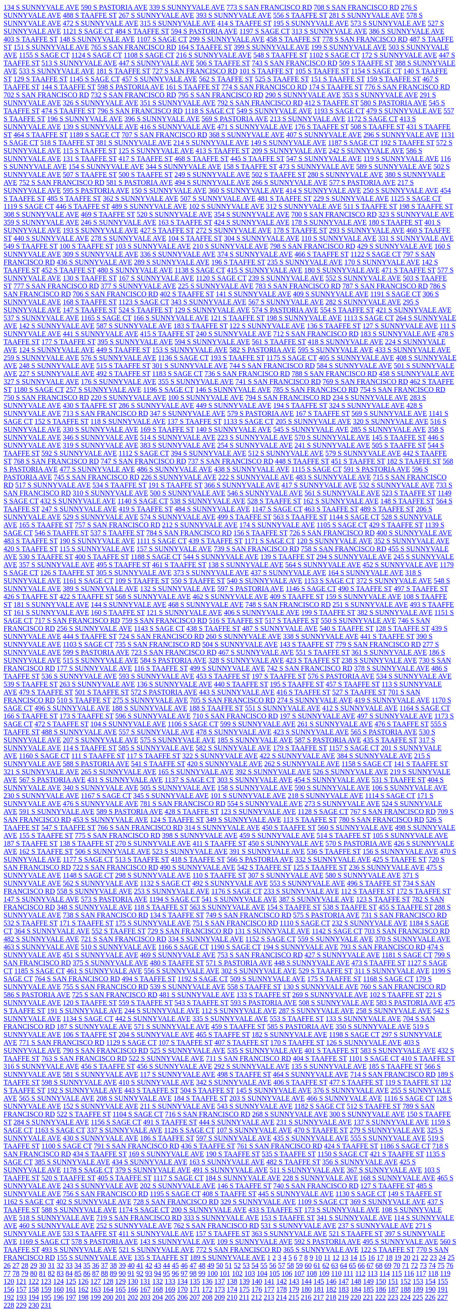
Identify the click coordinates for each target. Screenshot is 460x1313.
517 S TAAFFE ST (292, 620)
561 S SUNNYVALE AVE (342, 493)
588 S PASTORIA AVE (96, 764)
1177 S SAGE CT (88, 859)
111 (348, 1273)
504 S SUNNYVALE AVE (240, 644)
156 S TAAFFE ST (260, 533)
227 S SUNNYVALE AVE (57, 373)
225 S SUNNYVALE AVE (216, 286)
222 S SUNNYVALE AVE (256, 477)
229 (21, 1305)
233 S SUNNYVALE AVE (301, 891)
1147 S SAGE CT (277, 509)
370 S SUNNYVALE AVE (413, 939)
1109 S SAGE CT (323, 1202)
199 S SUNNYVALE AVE (349, 47)
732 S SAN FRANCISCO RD (133, 95)
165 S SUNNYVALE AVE (196, 772)
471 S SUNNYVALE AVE (255, 127)
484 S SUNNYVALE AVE (212, 509)
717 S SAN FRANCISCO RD (77, 620)
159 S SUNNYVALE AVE (364, 596)
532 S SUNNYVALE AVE (396, 485)
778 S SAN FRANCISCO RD (365, 39)
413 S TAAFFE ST (223, 150)
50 (219, 1265)
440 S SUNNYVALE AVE (51, 238)
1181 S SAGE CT (407, 955)
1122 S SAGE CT (375, 254)
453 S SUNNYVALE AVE (110, 819)
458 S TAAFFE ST (294, 39)
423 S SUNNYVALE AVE (311, 732)
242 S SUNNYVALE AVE (367, 150)
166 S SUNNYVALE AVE (171, 318)
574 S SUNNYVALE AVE (178, 517)
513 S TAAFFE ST (142, 859)
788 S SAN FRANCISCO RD (334, 373)
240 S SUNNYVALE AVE (233, 334)
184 (356, 1289)
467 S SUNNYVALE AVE (256, 652)
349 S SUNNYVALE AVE (244, 819)
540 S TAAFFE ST (347, 628)
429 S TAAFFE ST (396, 525)
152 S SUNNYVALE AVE (101, 1106)
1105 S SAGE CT (342, 525)
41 (139, 1265)
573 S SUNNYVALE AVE (388, 23)
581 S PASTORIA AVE (139, 182)
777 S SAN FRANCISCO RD (56, 286)
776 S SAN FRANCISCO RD (407, 87)
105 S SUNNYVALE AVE (410, 835)
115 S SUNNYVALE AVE (97, 549)
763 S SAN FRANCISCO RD (84, 1058)
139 (244, 1281)
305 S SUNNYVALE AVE (134, 572)
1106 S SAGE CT (193, 724)
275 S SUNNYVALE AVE (150, 700)
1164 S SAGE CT (424, 708)
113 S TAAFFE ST (310, 819)
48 (201, 1265)
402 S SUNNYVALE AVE (93, 1202)
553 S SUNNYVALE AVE (307, 883)
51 (228, 1265)
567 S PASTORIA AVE (52, 779)
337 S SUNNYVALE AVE (124, 1130)
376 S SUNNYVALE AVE (351, 1090)
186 (380, 1289)
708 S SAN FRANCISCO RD (356, 7)
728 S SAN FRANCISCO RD (176, 1202)
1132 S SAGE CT (165, 883)
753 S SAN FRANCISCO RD (260, 955)
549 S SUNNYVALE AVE (274, 111)
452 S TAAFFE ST (69, 270)
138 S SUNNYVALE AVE (246, 564)
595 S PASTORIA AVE (96, 190)
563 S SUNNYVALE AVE (227, 907)
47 (193, 1265)
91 (131, 1273)
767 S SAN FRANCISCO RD (393, 811)
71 (405, 1265)
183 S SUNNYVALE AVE (398, 334)
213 (268, 1297)
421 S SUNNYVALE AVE (414, 310)
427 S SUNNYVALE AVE (342, 955)
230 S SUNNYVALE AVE (41, 795)
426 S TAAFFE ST (31, 596)
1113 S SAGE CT (369, 318)
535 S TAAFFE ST (289, 1154)
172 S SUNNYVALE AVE (399, 55)
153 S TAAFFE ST (288, 1217)
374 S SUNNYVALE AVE (255, 254)
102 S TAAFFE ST (397, 994)
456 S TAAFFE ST (108, 1066)
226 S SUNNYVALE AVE (178, 477)
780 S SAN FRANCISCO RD (381, 819)
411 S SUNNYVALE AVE (156, 1233)
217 (318, 1297)
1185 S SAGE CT (39, 971)
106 (287, 1273)
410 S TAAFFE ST (428, 1058)
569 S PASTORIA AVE (234, 119)
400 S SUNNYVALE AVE (414, 533)
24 (442, 1257)
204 (157, 1297)
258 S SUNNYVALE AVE (394, 1010)
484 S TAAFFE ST (142, 31)
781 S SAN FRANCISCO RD (182, 803)
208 (207, 1297)
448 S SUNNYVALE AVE (312, 963)
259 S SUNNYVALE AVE (41, 357)
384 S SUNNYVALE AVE (375, 756)
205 (170, 1297)
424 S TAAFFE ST (351, 1146)
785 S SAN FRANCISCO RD (315, 389)
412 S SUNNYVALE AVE (360, 708)
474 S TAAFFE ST (69, 111)
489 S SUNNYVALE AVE (149, 206)
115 (396, 1273)
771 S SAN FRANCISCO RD (61, 1042)
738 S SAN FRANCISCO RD (105, 915)
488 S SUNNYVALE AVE (79, 732)
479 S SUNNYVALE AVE (404, 111)
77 (7, 1273)
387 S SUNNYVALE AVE (317, 899)
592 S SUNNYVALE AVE (79, 453)
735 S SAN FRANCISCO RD (158, 644)
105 (274, 1273)
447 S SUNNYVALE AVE (156, 63)
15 (362, 1257)
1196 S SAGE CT (168, 389)
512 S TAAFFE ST (374, 1106)
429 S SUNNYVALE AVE (395, 246)
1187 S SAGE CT (353, 142)
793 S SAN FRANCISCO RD (382, 947)
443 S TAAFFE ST (151, 1090)
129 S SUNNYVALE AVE (212, 310)
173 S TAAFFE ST (86, 716)
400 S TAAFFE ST (102, 557)
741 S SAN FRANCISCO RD (278, 381)
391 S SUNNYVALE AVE (267, 851)
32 (60, 1265)
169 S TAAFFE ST (167, 429)
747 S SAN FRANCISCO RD (143, 461)
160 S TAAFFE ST (118, 612)
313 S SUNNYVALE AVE (329, 31)
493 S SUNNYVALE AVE (79, 1249)
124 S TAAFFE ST (177, 819)
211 (244, 1297)
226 (430, 1297)
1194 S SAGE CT (174, 899)
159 (46, 1289)
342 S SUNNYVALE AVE (234, 1082)
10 (318, 1257)
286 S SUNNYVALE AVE (156, 405)
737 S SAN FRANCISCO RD (230, 461)
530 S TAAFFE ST (46, 557)
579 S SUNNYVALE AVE (363, 453)
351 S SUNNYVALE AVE (178, 103)
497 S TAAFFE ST (421, 588)
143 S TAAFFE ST (306, 644)
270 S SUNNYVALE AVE (153, 843)
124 (58, 1281)
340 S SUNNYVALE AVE (101, 787)
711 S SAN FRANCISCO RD (248, 1058)
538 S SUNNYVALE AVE (208, 501)
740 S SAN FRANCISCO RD (316, 1186)
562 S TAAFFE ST (226, 79)
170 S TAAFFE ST (297, 1042)
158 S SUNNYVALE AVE (255, 787)
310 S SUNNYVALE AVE (110, 493)
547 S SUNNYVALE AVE (324, 158)
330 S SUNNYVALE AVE (101, 429)
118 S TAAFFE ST (161, 907)
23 (433, 1257)
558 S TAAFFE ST (254, 987)
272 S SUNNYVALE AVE (233, 230)
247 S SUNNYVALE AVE (79, 509)
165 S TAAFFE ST (46, 525)
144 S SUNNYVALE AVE (128, 604)
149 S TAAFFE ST (415, 1194)
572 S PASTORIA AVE (164, 692)
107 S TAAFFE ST (185, 1042)
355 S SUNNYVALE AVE (196, 381)
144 (306, 1281)
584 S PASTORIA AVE (173, 660)
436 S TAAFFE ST (208, 1146)
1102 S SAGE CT (334, 55)
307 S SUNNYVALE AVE (286, 875)
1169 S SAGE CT (44, 1241)
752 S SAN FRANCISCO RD (61, 182)
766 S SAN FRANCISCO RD (140, 827)
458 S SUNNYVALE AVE (417, 373)
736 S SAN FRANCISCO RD (247, 373)
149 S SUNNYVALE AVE (288, 142)
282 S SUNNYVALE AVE (363, 302)
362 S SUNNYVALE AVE (140, 198)
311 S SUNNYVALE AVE (391, 971)
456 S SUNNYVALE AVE (175, 1066)
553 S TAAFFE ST (297, 1018)
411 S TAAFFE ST (220, 843)
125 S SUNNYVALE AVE (156, 150)
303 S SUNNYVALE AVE (255, 779)
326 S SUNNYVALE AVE (101, 103)
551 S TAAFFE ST (323, 652)
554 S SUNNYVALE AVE (265, 803)
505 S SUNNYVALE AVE (178, 787)
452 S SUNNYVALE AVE (400, 564)
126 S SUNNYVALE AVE (364, 1042)
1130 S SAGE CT (361, 1194)
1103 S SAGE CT (88, 644)
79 (24, 1273)
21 (415, 1257)
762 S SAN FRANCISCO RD (216, 1225)
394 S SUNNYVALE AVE (209, 453)
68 (379, 1265)
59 (299, 1265)
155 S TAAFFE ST (46, 835)
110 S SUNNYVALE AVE (338, 238)
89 (113, 1273)
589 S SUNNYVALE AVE (394, 166)
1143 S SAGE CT (159, 628)
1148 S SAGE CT (88, 875)
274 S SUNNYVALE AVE (315, 700)
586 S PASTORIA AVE (37, 994)
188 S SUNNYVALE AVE (149, 708)
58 (290, 1265)
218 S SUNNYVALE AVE (325, 795)
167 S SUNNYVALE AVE (156, 278)
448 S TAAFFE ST (302, 461)
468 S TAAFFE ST (201, 158)
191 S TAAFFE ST (175, 485)
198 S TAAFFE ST (426, 206)
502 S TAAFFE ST (279, 174)
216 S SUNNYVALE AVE (214, 55)
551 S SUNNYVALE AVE (283, 708)
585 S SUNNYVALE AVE (156, 748)
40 (131, 1265)
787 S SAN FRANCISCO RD (385, 286)
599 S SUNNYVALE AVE (258, 724)
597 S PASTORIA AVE (250, 588)
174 (232, 1289)
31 (51, 1265)
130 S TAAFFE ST (90, 278)
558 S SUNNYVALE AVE (94, 891)
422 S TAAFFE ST (86, 596)
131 (145, 1281)
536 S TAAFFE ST (334, 851)
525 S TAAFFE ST (282, 79)
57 (281, 1265)
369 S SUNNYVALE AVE (388, 1202)
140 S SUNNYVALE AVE (233, 429)
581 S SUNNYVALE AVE (101, 1074)
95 (166, 1273)
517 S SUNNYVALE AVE (53, 485)
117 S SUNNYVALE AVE (177, 1074)
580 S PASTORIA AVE (393, 103)
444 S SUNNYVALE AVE (236, 1122)
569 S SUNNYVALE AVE (389, 413)
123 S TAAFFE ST (383, 899)
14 (353, 1257)
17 (380, 1257)
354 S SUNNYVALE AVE (252, 214)
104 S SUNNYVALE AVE (128, 724)
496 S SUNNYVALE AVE (72, 708)
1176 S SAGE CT (236, 891)
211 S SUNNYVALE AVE (177, 1106)
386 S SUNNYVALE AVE (407, 31)
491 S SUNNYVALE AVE (230, 1170)
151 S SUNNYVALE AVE (51, 47)
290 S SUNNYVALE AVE (303, 95)
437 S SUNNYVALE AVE (288, 572)
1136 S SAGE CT (183, 357)
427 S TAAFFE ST (167, 230)
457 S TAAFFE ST (353, 684)
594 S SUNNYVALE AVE (212, 342)
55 (263, 1265)
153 (418, 1281)
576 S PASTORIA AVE (341, 676)
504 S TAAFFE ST (207, 1090)
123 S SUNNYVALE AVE (258, 811)
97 (184, 1273)
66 (361, 1265)
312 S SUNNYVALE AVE (304, 206)
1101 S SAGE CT (374, 1058)
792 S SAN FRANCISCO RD (260, 103)
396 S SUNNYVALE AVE (162, 119)
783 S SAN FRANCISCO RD (297, 286)
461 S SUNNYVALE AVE (104, 971)
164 (108, 1289)
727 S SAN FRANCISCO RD (195, 71)
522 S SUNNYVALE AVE (167, 1058)
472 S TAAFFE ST (62, 724)
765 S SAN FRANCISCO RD (133, 47)
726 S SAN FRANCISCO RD (332, 533)
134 (182, 1281)
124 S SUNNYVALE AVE (57, 349)
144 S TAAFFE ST (69, 87)
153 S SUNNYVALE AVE (190, 349)
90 (122, 1273)
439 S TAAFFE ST (216, 541)
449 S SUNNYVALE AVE (233, 405)
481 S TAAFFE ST (284, 198)
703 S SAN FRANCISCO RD (407, 931)
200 (108, 1297)
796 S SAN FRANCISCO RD (140, 111)
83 (60, 1273)
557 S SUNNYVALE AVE (156, 732)
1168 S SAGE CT (388, 979)
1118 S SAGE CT (210, 111)
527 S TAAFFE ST (359, 692)
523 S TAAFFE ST (409, 493)
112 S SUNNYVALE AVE (239, 1010)
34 (77, 1265)
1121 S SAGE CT (88, 31)
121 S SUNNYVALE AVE (184, 612)
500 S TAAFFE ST (146, 174)
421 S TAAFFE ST (397, 1154)
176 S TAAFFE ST (321, 127)
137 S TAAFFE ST (194, 421)
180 (306, 1289)
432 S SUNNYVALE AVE (78, 501)
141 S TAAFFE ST (421, 764)
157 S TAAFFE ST (223, 1233)
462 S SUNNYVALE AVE (230, 596)
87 (95, 1273)
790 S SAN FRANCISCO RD (105, 1050)
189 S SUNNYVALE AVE (228, 1257)
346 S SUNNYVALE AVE (101, 437)
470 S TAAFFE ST (321, 1130)
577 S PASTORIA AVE (362, 182)
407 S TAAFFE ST (241, 1042)
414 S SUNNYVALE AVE (323, 190)
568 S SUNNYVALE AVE (153, 596)
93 (148, 1273)
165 (120, 1289)
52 (237, 1265)
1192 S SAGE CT (203, 979)
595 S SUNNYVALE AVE (336, 349)
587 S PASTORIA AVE (327, 740)
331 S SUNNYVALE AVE (416, 238)
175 (244, 1289)
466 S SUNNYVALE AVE (345, 1098)
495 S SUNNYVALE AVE (400, 1241)
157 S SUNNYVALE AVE (174, 549)
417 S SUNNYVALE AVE (319, 485)
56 (272, 1265)
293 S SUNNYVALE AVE (367, 230)
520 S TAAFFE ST (69, 1178)
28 (24, 1265)
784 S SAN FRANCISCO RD (189, 533)
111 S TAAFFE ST (98, 756)
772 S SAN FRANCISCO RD (239, 1249)
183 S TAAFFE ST (201, 326)
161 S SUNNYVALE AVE (51, 612)
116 (409, 1273)
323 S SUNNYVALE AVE (416, 214)
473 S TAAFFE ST (379, 963)
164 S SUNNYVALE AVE (366, 572)
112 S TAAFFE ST (368, 891)
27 (15, 1265)
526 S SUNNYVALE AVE (350, 772)
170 (182, 1289)
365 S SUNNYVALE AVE (321, 1249)
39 (122, 1265)
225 (417, 1297)
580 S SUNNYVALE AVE (363, 875)
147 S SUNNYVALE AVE (41, 899)
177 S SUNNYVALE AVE (94, 668)
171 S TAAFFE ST (86, 923)
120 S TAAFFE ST (90, 1002)
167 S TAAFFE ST (323, 413)
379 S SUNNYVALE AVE (153, 1170)
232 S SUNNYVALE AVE (369, 923)
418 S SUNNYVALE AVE (345, 342)
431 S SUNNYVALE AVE (125, 779)
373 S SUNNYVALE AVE (211, 572)
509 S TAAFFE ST (366, 63)
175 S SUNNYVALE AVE (153, 923)
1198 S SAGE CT (354, 1034)
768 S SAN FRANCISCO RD (56, 461)
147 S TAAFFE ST (90, 310)
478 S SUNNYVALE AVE (234, 732)
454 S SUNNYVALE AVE (332, 779)
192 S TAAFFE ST (407, 142)
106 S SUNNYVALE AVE (410, 787)
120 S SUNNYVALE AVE (334, 541)
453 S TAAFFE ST (223, 676)
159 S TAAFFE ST (394, 79)
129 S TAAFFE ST (40, 79)
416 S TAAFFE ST (303, 692)
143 (294, 1281)
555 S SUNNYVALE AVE (388, 1138)
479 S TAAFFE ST (46, 692)
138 (232, 1281)
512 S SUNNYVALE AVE (286, 453)
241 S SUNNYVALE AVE (332, 445)
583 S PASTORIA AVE (409, 1002)
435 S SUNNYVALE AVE (311, 1138)
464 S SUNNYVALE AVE (310, 1074)
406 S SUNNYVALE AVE (262, 612)
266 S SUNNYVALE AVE (290, 182)
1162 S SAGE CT (29, 1202)
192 (9, 1297)
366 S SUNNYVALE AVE (242, 485)
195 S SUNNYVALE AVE (311, 23)
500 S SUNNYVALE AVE (188, 493)
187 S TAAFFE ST (31, 843)
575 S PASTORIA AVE (326, 915)
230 (33, 1305)
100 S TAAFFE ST (86, 246)
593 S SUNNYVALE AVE (156, 676)
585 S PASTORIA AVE (300, 1026)
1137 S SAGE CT (190, 779)
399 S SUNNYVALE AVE (271, 47)
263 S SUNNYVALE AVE (97, 684)
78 (15, 1273)
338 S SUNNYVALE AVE (321, 636)
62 (325, 1265)
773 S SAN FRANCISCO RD (269, 7)
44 (166, 1265)
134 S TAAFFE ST (177, 915)
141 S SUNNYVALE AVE (253, 294)
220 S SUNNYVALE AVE (128, 397)
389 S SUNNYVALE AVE (101, 588)
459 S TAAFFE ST (238, 1026)
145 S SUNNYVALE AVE (274, 1090)
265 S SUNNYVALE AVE (119, 772)
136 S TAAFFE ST (334, 326)
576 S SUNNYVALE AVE (119, 357)
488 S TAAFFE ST (90, 15)
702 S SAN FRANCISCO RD (46, 95)
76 (449, 1265)
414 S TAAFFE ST (244, 23)
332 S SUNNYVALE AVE (333, 859)
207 (194, 1297)
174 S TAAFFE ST (336, 87)
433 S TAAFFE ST (275, 1209)
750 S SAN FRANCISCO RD (46, 397)
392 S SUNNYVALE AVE (273, 772)
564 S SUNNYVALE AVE (323, 564)
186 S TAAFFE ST (167, 1138)
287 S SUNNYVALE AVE (316, 1010)
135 (194, 1281)
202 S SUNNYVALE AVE (178, 1186)
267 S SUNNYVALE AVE (156, 15)
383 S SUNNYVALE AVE (178, 445)
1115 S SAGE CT (316, 469)
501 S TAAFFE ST (102, 692)
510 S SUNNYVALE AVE (119, 947)
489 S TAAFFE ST (387, 509)
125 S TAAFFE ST (320, 867)
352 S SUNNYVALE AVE (412, 541)
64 (343, 1265)
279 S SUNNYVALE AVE (387, 1130)
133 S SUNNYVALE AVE (363, 1018)
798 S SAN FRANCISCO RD (312, 246)
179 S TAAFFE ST (300, 748)
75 (441, 1265)
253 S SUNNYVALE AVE (172, 891)
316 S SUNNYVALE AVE (41, 1066)
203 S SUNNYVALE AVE (267, 1098)
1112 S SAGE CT (144, 453)
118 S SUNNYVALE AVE (128, 421)
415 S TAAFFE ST (167, 334)
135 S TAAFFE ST (161, 1257)
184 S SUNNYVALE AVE (243, 1178)
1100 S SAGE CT (67, 1146)
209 (219, 1297)
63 (334, 1265)
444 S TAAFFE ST (90, 636)
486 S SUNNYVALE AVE (175, 469)
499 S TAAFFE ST (244, 517)
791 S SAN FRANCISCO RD (136, 1146)
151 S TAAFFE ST (338, 79)
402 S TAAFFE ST (187, 294)
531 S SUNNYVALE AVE (298, 1225)
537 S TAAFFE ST (117, 533)
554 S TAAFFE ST (347, 310)
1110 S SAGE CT (305, 923)
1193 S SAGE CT (339, 111)
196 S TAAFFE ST (238, 262)
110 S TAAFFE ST (219, 875)
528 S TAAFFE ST (274, 501)
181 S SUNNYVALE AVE (51, 604)
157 (21, 1289)
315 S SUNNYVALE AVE (178, 23)
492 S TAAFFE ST (123, 373)
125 (71, 1281)
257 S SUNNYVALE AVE (104, 389)
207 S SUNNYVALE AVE (101, 740)
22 (424, 1257)
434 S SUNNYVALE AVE (149, 1162)
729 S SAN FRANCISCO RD (190, 931)
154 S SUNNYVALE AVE (106, 166)
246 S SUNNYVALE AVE (119, 222)
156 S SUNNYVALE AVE (400, 851)
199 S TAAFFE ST (328, 612)
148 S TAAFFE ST (407, 501)
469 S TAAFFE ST (108, 214)
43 (157, 1265)
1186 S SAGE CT (405, 1146)
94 (157, 1273)
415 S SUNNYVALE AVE (265, 270)
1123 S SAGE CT (144, 302)
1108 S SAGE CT (149, 55)
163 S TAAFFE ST (185, 222)
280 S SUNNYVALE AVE (345, 174)
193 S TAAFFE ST (237, 357)
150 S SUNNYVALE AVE (169, 190)
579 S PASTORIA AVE (260, 413)
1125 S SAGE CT (415, 198)
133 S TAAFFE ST (263, 994)
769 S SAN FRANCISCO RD (365, 381)
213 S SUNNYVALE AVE (308, 119)
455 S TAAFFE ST (406, 907)
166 (133, 1289)
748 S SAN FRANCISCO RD (288, 604)
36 (95, 1265)
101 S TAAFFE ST (266, 71)
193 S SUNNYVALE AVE (101, 230)
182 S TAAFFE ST (414, 461)
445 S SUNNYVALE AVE (296, 1194)
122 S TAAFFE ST (387, 1249)
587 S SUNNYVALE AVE (134, 326)
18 (389, 1257)
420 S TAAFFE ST (31, 549)
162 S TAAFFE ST (46, 851)
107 (299, 1273)
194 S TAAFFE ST (300, 405)
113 (372, 1273)
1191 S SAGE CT (395, 294)
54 (255, 1265)
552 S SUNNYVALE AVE (363, 278)
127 (95, 1281)
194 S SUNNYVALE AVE (301, 947)
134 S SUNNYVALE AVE (41, 7)
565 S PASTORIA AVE (384, 732)
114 (384, 1273)
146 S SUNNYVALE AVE (233, 389)
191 (442, 1289)
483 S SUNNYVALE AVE (333, 477)
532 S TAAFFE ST (31, 923)
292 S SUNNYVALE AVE (252, 1066)
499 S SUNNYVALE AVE (227, 668)
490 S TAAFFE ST (365, 588)
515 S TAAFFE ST (123, 365)
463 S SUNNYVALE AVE (41, 947)
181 (318, 1289)
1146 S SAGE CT (311, 588)
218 (330, 1297)
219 (343, 1297)
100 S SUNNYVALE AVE (206, 397)
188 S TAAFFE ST (216, 708)
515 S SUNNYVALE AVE (101, 660)
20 (406, 1257)
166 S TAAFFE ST (31, 716)
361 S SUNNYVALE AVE (389, 652)
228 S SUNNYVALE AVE (320, 1178)
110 (336, 1273)
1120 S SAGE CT (221, 278)
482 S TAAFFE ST (294, 1162)
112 (360, 1273)
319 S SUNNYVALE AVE (101, 445)
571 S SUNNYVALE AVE (172, 1026)
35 (86, 1265)
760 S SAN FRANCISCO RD (403, 987)
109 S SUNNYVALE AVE (255, 1241)
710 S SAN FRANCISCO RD (235, 716)
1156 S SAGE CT (116, 1122)
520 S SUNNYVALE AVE (175, 214)
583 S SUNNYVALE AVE (398, 1050)
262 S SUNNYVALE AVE (302, 764)
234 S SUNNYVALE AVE (370, 397)
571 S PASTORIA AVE (239, 963)
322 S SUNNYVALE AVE (220, 756)
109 (324, 1273)
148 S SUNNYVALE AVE (97, 39)
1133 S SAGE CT (248, 421)
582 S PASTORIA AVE (262, 349)
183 (343, 1289)
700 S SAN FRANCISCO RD (334, 214)
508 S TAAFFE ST (377, 127)
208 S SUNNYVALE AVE (134, 1098)
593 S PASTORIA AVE (263, 1002)
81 (42, 1273)
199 (95, 1297)
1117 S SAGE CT (178, 1178)
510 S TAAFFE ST (84, 700)
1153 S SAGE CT (329, 580)
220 (355, 1297)
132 (157, 1281)
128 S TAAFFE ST (402, 628)
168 (157, 1289)
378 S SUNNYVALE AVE (392, 668)
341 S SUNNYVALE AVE (354, 1217)
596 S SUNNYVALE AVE (153, 716)
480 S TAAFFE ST (177, 963)
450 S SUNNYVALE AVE (286, 843)
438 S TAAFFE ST (213, 628)
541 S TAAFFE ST (158, 764)
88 (104, 1273)
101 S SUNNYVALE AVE (248, 795)
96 (175, 1273)
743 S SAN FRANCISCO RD (294, 63)
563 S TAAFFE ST (300, 517)
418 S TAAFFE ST (198, 859)
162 (83, 1289)
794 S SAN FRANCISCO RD (288, 397)
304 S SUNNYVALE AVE (262, 238)
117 (421, 1273)
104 (262, 1273)
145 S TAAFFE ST (399, 437)
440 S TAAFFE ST (241, 684)
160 (58, 1289)
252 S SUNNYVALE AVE (134, 1225)
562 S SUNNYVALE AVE (101, 883)
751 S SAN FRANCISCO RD (235, 923)
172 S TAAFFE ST (424, 891)
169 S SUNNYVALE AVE (166, 1154)
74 (432, 1265)
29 (33, 1265)
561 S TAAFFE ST (279, 342)
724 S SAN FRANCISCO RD (161, 636)
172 (207, 1289)
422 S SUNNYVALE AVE (297, 756)
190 (430, 1289)
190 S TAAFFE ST (233, 1154)
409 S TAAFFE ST (297, 596)
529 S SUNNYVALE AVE (101, 517)
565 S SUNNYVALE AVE (57, 1098)
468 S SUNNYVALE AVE (206, 604)
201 (120, 1297)
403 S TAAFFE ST (31, 39)
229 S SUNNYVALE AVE (351, 198)
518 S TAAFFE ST (67, 142)
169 (170, 1289)
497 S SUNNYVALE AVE (395, 716)
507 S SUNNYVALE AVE (218, 198)
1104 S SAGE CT (137, 1114)
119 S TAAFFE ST (412, 1082)
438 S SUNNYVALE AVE (252, 469)
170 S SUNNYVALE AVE (382, 262)
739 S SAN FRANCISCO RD (256, 549)
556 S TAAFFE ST (300, 15)
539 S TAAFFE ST (31, 684)
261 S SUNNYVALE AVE (335, 724)
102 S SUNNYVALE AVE (226, 206)
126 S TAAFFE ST (67, 572)
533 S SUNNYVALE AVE (57, 71)
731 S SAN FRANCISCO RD (404, 915)
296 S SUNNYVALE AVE (401, 134)
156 (9, 1289)
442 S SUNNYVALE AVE (153, 1018)
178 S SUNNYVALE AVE (329, 222)
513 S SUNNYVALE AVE (79, 63)
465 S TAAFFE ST (223, 1034)
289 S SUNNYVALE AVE (172, 262)
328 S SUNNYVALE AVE (246, 660)
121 (21, 1281)
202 (133, 1297)
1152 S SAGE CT (270, 939)
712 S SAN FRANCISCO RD (316, 334)
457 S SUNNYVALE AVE (159, 79)
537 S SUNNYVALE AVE (41, 318)
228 (9, 1305)
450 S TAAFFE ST (289, 827)
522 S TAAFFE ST (84, 1114)
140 (256, 1281)
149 (368, 1281)
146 (331, 1281)
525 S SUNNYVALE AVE (188, 1050)
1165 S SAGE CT (106, 318)
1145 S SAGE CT (95, 79)
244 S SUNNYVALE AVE (162, 1010)
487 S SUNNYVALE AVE (280, 628)
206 (182, 1297)
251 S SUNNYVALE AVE (370, 604)
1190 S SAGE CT (235, 947)
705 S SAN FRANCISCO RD (232, 700)
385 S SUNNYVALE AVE (72, 1162)
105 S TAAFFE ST (322, 71)
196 (58, 1297)
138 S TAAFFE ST (86, 843)
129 (120, 1281)
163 (95, 1289)
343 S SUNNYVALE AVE (209, 302)
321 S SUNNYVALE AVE (41, 772)
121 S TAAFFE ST (237, 318)
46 (184, 1265)
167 (145, 1289)
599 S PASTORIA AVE (96, 652)
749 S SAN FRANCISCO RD (248, 915)
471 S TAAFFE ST (409, 270)
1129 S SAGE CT (131, 1042)
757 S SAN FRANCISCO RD (117, 525)
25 (451, 1257)
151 (393, 1281)
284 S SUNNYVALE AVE (51, 1122)
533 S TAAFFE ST (90, 1233)
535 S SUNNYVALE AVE (265, 1050)
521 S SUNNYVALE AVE (156, 1249)
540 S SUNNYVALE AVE (264, 580)
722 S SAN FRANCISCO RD (115, 867)
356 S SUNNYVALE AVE (360, 1162)
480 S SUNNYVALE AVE (135, 270)
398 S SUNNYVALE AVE (200, 835)
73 (423, 1265)
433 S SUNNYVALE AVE (413, 349)
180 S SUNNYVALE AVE (342, 270)
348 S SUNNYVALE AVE (94, 907)
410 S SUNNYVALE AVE (156, 1082)
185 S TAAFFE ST (395, 1066)
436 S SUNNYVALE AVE (94, 262)
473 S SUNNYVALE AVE (317, 166)
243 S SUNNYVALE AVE (101, 1186)
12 (336, 1257)
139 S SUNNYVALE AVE (101, 127)
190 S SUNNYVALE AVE (97, 541)
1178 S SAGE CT (88, 1170)
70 (396, 1265)
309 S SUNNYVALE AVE (101, 254)
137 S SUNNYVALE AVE (391, 1122)
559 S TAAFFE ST (146, 1002)
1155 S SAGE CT (44, 55)
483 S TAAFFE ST (31, 541)
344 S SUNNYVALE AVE (183, 166)
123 (46, 1281)
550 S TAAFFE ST (198, 580)
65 (352, 1265)
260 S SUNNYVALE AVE (244, 636)
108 (311, 1273)
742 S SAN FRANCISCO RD (309, 668)
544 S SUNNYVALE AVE (221, 557)
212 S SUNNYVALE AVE (200, 525)
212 (256, 1297)
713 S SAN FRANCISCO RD (105, 413)
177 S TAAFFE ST (69, 342)
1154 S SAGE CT (376, 71)
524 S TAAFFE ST (146, 310)
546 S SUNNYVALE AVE (265, 493)
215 (293, 1297)
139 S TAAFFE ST (287, 557)
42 (148, 1265)
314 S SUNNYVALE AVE (222, 827)
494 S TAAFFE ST (149, 979)
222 (380, 1297)
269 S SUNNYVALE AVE (330, 994)
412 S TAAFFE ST (332, 103)
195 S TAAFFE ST (297, 684)
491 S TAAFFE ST (170, 1122)
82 (51, 1273)
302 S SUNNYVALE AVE (259, 971)
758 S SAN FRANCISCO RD (344, 549)
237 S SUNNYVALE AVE (376, 1225)
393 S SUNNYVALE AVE (233, 15)
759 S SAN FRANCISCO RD (164, 620)
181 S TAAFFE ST (123, 71)
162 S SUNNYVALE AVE (341, 501)
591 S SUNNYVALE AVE (57, 811)
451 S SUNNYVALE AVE (101, 955)
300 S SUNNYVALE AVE (367, 1114)
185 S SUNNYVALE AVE (255, 740)
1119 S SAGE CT (29, 206)
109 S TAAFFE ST (142, 580)
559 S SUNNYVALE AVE (335, 939)
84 (69, 1273)
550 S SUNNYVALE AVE (358, 620)
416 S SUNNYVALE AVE (178, 127)
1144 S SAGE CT (354, 517)
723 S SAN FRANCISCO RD (173, 652)
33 (69, 1265)
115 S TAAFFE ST (90, 150)
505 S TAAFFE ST (399, 445)
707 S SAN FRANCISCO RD (164, 134)
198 (83, 1297)
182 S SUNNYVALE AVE (290, 1034)
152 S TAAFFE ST (62, 421)
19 (398, 1257)
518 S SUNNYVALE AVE (57, 1217)
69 (387, 1265)
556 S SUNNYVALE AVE (182, 971)
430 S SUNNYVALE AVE (101, 1138)
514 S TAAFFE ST (344, 835)
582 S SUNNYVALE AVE (233, 748)
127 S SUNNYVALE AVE (400, 326)
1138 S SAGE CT (199, 270)
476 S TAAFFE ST (402, 724)
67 (370, 1265)
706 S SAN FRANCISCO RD (115, 294)
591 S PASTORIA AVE (377, 469)
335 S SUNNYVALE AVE (230, 1018)
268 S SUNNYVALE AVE (290, 1114)
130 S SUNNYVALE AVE (321, 987)
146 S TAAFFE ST (244, 1186)
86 (86, 1273)
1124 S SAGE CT (96, 55)
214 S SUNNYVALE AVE (211, 142)
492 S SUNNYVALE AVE (230, 883)
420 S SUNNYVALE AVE (225, 764)
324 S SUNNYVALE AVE (367, 405)
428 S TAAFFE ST (192, 811)
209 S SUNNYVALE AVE (289, 150)
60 (308, 1265)
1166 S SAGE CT (183, 947)
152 (405, 1281)
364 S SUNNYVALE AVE (52, 931)
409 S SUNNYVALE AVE (331, 294)
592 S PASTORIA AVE (327, 1241)
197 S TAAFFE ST (279, 676)
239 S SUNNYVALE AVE (286, 278)
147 (343, 1281)
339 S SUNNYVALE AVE (187, 7)
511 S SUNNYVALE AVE (307, 1170)
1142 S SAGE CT (337, 931)
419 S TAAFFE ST (146, 509)
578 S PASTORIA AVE (104, 1241)
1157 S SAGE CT (354, 748)
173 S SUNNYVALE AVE (342, 1209)
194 (33, 1297)
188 (405, 1289)
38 (113, 1265)
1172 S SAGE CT (372, 119)
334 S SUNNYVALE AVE (206, 939)
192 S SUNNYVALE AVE (85, 1090)
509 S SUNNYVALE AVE (267, 979)
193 (21, 1297)
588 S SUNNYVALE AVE (79, 1209)
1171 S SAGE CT (269, 541)
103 (249, 1273)
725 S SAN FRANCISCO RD (114, 994)
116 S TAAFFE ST (161, 668)
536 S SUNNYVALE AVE (79, 676)
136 (207, 1281)
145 (318, 1281)
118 (433, 1273)
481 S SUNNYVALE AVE (197, 994)
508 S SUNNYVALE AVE (337, 1002)
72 (414, 1265)
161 (71, 1289)
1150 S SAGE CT (342, 1154)
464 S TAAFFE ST (40, 134)
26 (7, 1265)
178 (281, 1289)
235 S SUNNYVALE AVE (305, 262)
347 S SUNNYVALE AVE (188, 413)
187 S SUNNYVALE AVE (94, 1026)
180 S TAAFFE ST (395, 222)
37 (104, 1265)
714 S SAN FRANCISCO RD (393, 1074)
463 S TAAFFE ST (331, 509)
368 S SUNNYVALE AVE (247, 134)
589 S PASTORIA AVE (129, 811)
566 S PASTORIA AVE (260, 859)
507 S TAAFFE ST (90, 174)
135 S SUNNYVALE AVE (329, 1066)
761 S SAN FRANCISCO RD (279, 1146)
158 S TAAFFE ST (250, 166)
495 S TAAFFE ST (123, 564)
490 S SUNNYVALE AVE (198, 867)
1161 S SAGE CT (88, 580)
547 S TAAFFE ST (69, 827)
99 (201, 1273)
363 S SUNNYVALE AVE (289, 1233)
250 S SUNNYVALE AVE (401, 190)
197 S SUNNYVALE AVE (318, 716)
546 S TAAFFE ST (62, 533)
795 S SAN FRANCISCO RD (220, 95)
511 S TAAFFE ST (370, 206)
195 (46, 1297)
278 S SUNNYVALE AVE (128, 238)
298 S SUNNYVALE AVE (153, 875)
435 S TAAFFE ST (390, 740)
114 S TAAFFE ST (90, 748)
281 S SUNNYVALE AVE (367, 15)
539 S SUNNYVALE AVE (188, 987)
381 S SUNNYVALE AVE (134, 142)
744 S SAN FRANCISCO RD (272, 365)
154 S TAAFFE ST (294, 907)
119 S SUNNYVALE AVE (401, 158)
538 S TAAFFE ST (350, 907)
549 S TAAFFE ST (31, 246)
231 (46, 1305)
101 (225, 1273)
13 (344, 1257)
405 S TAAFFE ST (124, 1178)
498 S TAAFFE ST (244, 1074)
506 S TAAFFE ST (223, 63)
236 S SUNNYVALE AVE (387, 867)
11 (327, 1257)
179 (294, 1289)
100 (212, 1273)
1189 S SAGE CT (95, 134)
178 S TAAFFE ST (300, 230)
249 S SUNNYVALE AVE (212, 174)
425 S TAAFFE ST (399, 859)
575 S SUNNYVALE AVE (178, 740)
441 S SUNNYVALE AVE (101, 334)
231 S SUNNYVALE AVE (314, 1122)
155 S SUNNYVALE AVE (94, 1257)
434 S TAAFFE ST (100, 1154)
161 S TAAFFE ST (193, 87)
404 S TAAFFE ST (320, 1058)
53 (246, 1265)
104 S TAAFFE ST (195, 238)
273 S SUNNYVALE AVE (342, 803)
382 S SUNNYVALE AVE (395, 612)
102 (237, 1273)
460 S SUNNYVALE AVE (57, 1225)
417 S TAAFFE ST (146, 158)
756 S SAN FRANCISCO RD (105, 1194)
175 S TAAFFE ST (334, 979)
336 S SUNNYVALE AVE (178, 254)
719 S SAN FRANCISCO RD (139, 1217)
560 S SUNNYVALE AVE (355, 827)
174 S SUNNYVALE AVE (277, 525)
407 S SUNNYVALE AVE (324, 134)
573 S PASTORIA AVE (114, 899)
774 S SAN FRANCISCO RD (264, 87)
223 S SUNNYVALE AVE (255, 437)
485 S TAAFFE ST (74, 198)
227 (442, 1297)
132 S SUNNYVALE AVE (178, 588)
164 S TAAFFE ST (205, 47)
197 (71, 1297)
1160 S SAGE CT (44, 756)
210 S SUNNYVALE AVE (230, 246)
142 (281, 1281)
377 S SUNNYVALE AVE (138, 286)
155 (442, 1281)
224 (405, 1297)
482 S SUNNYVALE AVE (41, 939)
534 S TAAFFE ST (120, 485)
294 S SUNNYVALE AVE (354, 557)
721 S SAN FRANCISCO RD (123, 939)
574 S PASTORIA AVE (285, 310)
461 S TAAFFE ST (179, 564)
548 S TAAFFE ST (280, 55)
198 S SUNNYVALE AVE (304, 318)
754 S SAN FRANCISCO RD (402, 389)
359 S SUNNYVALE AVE (41, 222)
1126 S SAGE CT (189, 1130)
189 (418, 1289)
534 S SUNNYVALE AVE (414, 676)
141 (269, 1281)
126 (83, 1281)
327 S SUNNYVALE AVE (41, 381)
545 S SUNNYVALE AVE (311, 429)
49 (210, 1265)
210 (232, 1297)
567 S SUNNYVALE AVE (286, 302)
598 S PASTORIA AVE (130, 87)
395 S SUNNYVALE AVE (135, 342)
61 (317, 1265)
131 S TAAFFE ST (90, 158)
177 (269, 1289)
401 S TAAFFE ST (332, 1050)
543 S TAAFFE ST (201, 1002)
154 (430, 1281)
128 (108, 1281)
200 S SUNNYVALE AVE (209, 1209)
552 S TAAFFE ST (119, 931)
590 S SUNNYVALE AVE (332, 787)
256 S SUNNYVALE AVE (94, 628)
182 (331, 1289)
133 (170, 1281)
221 (368, 1297)
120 (9, 1281)
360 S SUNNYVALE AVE (246, 190)
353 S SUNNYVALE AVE (380, 95)
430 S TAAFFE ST (90, 405)
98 (193, 1273)
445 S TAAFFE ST (257, 158)
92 (139, 1273)
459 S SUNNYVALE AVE (277, 835)
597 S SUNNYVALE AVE (233, 1138)
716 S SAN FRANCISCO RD (207, 1114)
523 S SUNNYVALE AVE (190, 851)
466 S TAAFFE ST (321, 254)
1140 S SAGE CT (142, 501)
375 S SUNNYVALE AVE (110, 963)
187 (393, 1289)
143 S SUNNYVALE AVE (178, 1241)
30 (42, 1265)
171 (194, 1289)
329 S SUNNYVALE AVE (258, 1202)
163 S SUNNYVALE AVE (227, 1162)
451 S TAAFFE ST (358, 461)
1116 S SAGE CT (409, 1098)
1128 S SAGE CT (323, 811)
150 (380, 1281)
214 (281, 1297)
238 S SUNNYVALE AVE (379, 660)
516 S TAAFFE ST (236, 620)
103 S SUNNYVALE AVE (153, 246)
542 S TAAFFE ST (264, 867)
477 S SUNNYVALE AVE (97, 469)
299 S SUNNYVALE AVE (227, 39)
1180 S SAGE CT (38, 389)
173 (219, 1289)
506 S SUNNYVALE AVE (113, 851)
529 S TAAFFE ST (325, 971)
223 (392, 1297)
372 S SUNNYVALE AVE (394, 580)
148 (356, 1281)
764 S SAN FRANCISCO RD (77, 979)
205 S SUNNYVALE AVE (313, 421)
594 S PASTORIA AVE (204, 31)
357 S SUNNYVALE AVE (57, 564)
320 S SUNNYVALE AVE (391, 421)
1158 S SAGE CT (366, 764)
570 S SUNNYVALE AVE (332, 437)
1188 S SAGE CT (156, 557)
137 (219, 1281)
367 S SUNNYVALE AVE (384, 1170)
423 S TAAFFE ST (313, 660)
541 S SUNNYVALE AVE (239, 899)
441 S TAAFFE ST (387, 636)
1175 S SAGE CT (292, 357)
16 (371, 1257)
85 (77, 1273)
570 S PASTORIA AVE (358, 843)
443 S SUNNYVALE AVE (237, 692)
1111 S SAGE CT (162, 541)
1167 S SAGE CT (106, 795)
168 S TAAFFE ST (90, 302)
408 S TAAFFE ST (229, 1194)
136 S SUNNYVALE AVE (175, 684)
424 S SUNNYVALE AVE (252, 222)
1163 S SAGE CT (60, 1130)
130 (133, 1281)
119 (445, 1273)
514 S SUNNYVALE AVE (178, 437)
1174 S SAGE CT (144, 1209)
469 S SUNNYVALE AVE (178, 955)
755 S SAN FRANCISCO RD (105, 987)
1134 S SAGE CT (88, 1018)
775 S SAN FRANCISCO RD (117, 835)
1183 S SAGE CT (177, 373)
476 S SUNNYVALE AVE (101, 803)
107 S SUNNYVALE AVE (254, 1130)
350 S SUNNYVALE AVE (373, 1026)
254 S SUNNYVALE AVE (255, 445)
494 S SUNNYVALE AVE (212, 182)
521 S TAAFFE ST (356, 1233)
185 (368, 1289)
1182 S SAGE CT (319, 1106)
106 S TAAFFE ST (90, 1034)
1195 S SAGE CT (175, 1194)
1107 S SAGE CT (162, 39)
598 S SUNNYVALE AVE (79, 1082)
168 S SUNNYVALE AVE (398, 1178)
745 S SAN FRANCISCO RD (96, 477)
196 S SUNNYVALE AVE (85, 119)
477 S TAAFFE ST (356, 1082)
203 (145, 1297)
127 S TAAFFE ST (387, 1186)
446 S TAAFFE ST (83, 206)
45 (175, 1265)
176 (256, 1289)
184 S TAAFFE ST (201, 1098)
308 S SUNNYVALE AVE (41, 214)
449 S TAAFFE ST (123, 349)
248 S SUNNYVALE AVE (57, 365)
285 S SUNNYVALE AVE (388, 429)
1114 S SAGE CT (390, 795)
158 (33, 1289)
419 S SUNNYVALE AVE (392, 700)
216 (306, 1297)
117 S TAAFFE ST (154, 756)
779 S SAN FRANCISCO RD (378, 644)
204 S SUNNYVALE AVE (156, 1034)
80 (33, 1273)
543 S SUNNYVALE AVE (255, 1106)
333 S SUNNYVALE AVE (221, 1217)
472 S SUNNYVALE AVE (101, 23)
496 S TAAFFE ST (374, 883)
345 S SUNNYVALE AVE (171, 795)
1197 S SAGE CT (265, 31)
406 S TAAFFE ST (300, 1082)
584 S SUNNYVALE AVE (354, 365)
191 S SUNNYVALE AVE (85, 1010)
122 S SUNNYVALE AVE (267, 326)
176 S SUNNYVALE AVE (119, 381)
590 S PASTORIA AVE (114, 7)
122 (33, 1281)
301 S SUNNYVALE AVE (190, 365)
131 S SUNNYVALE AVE (272, 931)
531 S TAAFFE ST (398, 779)
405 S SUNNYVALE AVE (356, 357)
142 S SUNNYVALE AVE (57, 326)
